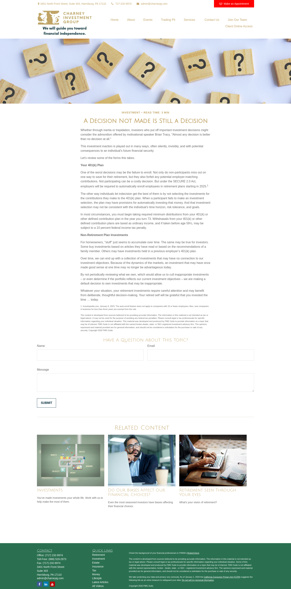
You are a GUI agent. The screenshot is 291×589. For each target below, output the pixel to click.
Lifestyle (97, 578)
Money (96, 574)
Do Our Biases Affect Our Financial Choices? (136, 492)
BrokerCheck (193, 553)
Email (151, 345)
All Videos (98, 586)
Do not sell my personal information (198, 580)
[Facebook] (206, 3)
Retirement (98, 554)
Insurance (98, 566)
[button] (114, 20)
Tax (94, 570)
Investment (98, 558)
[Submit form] (46, 403)
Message (43, 369)
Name (41, 345)
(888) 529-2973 (57, 559)
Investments (50, 490)
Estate (96, 562)
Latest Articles (100, 582)
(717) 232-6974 (54, 555)
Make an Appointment (234, 3)
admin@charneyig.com (151, 3)
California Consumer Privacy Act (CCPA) (222, 577)
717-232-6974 (121, 3)
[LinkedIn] (186, 3)
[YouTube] (196, 3)
